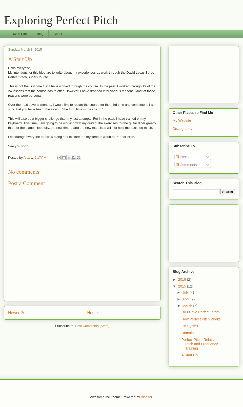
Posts (182, 157)
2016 (182, 279)
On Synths (189, 326)
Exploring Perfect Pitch (61, 20)
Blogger (146, 397)
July (186, 292)
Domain (187, 333)
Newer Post (18, 313)
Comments (186, 165)
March (187, 306)
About (58, 34)
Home (92, 313)
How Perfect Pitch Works (201, 319)
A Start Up (189, 355)
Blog (40, 34)
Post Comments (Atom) (92, 326)
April (186, 299)
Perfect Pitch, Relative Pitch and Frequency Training (199, 344)
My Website (182, 120)
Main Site (20, 34)
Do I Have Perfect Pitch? (200, 312)
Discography (182, 129)
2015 (182, 286)
